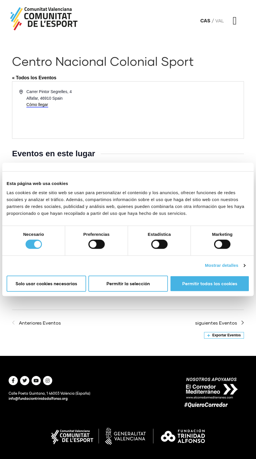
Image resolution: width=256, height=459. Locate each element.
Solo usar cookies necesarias (46, 283)
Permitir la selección (128, 283)
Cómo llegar (37, 104)
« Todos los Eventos (34, 77)
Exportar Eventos (224, 335)
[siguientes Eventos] (219, 323)
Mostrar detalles (221, 265)
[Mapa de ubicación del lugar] (185, 110)
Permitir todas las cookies (209, 283)
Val (219, 20)
